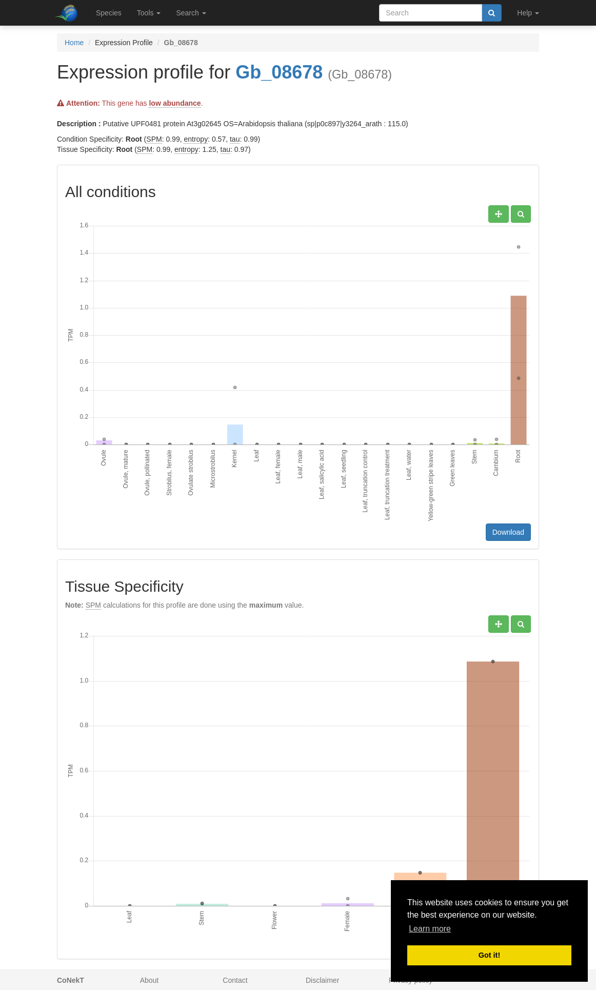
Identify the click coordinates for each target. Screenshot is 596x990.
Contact (235, 980)
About (149, 980)
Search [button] (191, 13)
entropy (196, 139)
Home (74, 42)
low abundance (175, 103)
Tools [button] (149, 13)
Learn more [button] (430, 928)
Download (508, 532)
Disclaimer (322, 980)
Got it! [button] (489, 955)
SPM (154, 139)
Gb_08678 (279, 72)
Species (109, 13)
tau (235, 139)
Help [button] (528, 13)
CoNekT (70, 980)
